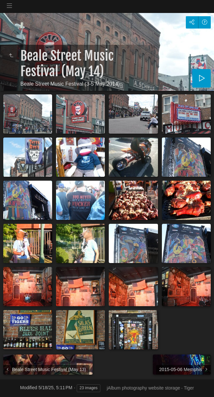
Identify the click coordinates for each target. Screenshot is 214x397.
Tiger (189, 388)
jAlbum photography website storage (143, 388)
